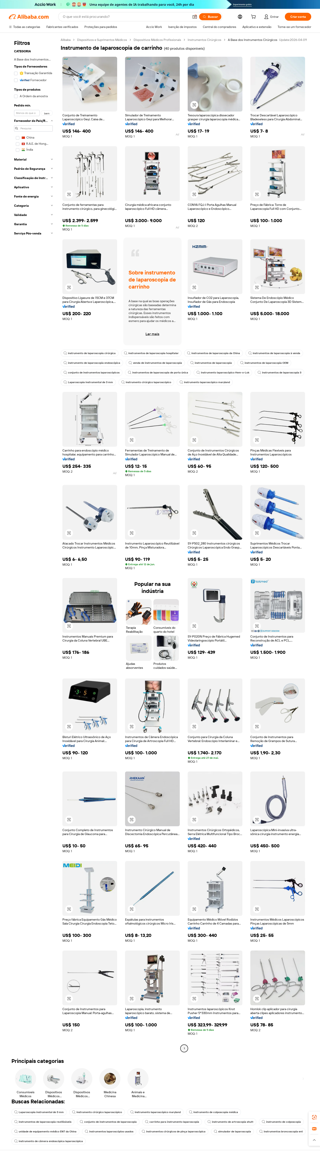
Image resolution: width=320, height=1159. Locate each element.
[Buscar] (210, 16)
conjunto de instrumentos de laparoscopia (108, 1122)
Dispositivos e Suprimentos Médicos (102, 40)
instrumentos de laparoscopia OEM (264, 363)
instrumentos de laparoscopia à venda (274, 353)
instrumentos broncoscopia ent (281, 1131)
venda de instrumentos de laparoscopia (155, 363)
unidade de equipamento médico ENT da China (45, 1131)
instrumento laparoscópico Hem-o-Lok (222, 372)
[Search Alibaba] (126, 16)
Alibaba (66, 40)
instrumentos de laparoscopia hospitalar (151, 353)
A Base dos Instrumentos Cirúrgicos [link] (252, 40)
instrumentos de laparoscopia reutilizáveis (42, 1122)
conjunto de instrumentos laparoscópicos (92, 372)
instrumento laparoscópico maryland (205, 382)
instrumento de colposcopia (281, 1122)
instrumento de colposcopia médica (213, 1112)
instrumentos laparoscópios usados (109, 1131)
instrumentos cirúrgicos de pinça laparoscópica (173, 1131)
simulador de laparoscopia (232, 1131)
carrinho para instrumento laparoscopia (172, 1122)
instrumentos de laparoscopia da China (213, 353)
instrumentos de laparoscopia (211, 363)
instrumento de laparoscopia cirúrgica (90, 353)
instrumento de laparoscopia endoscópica (92, 363)
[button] (194, 16)
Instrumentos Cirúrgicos (204, 40)
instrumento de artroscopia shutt (230, 1122)
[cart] (254, 17)
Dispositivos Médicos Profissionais (157, 40)
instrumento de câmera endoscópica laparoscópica (48, 1141)
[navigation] (33, 544)
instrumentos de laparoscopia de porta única (158, 372)
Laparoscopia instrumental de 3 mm (88, 382)
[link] (314, 1117)
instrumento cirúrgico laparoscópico (146, 382)
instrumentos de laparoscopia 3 (279, 372)
